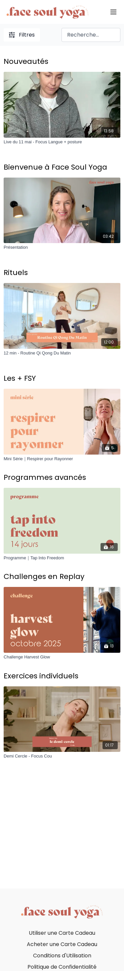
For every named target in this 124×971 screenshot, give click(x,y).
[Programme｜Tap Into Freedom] (62, 558)
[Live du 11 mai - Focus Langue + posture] (62, 142)
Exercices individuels (41, 676)
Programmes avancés (45, 477)
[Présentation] (62, 247)
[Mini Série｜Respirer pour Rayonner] (62, 459)
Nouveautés (26, 61)
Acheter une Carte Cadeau (62, 944)
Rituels (16, 272)
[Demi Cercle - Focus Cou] (62, 756)
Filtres (22, 35)
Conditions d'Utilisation (62, 955)
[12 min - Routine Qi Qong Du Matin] (62, 353)
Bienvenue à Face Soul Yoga (55, 167)
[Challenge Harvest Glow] (62, 657)
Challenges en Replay (44, 576)
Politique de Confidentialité (62, 967)
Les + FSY (20, 378)
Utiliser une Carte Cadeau (62, 933)
